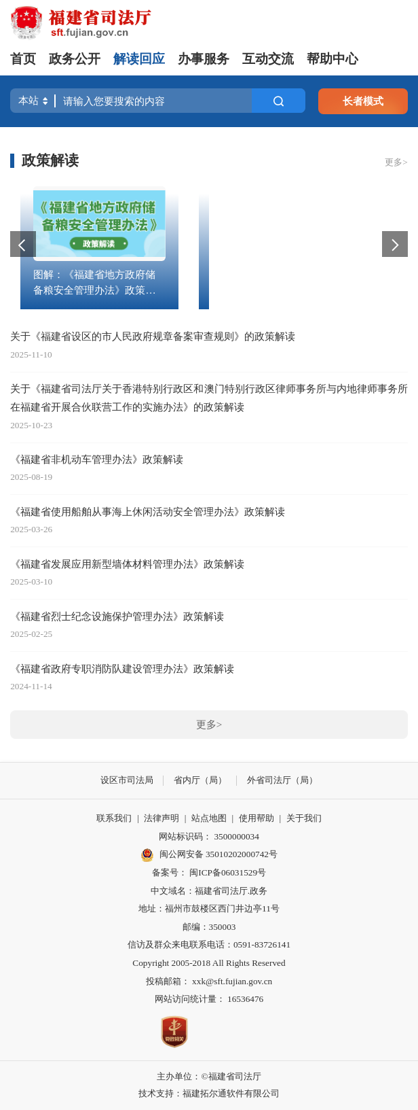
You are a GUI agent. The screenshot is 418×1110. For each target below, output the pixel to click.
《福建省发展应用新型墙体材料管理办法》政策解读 (127, 564)
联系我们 (114, 818)
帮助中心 (332, 59)
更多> (396, 162)
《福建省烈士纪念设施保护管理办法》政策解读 (117, 616)
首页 (23, 59)
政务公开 (74, 59)
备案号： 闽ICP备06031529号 (209, 872)
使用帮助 (256, 818)
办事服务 (203, 59)
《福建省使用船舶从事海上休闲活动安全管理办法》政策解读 (147, 511)
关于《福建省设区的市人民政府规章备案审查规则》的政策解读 (152, 336)
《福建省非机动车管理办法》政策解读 (96, 459)
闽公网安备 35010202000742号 (209, 855)
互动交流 (268, 59)
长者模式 (363, 101)
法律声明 (161, 818)
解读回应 (139, 59)
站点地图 (209, 818)
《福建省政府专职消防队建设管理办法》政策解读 (122, 668)
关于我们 (304, 818)
